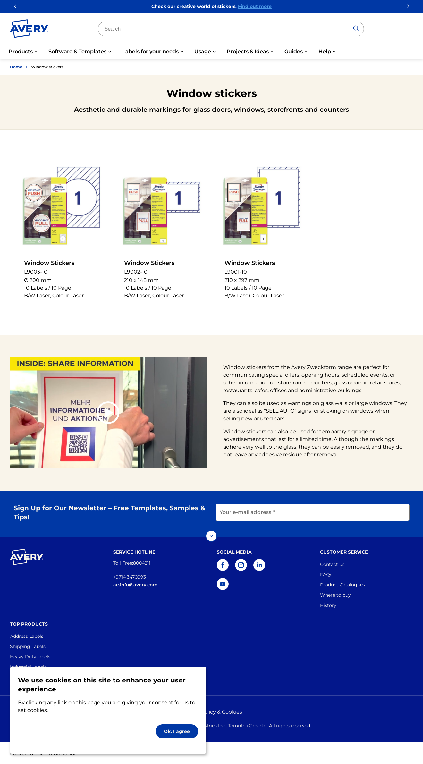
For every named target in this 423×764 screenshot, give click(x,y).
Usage (202, 51)
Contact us (332, 563)
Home (16, 67)
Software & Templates (77, 51)
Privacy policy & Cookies (211, 710)
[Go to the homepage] (29, 29)
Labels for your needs (150, 51)
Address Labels (26, 634)
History (328, 604)
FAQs (326, 573)
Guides (293, 51)
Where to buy (335, 593)
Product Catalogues (342, 583)
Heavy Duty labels (30, 655)
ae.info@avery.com (135, 583)
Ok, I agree (177, 731)
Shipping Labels (28, 645)
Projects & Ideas (248, 51)
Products (21, 51)
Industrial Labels (28, 665)
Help (324, 51)
